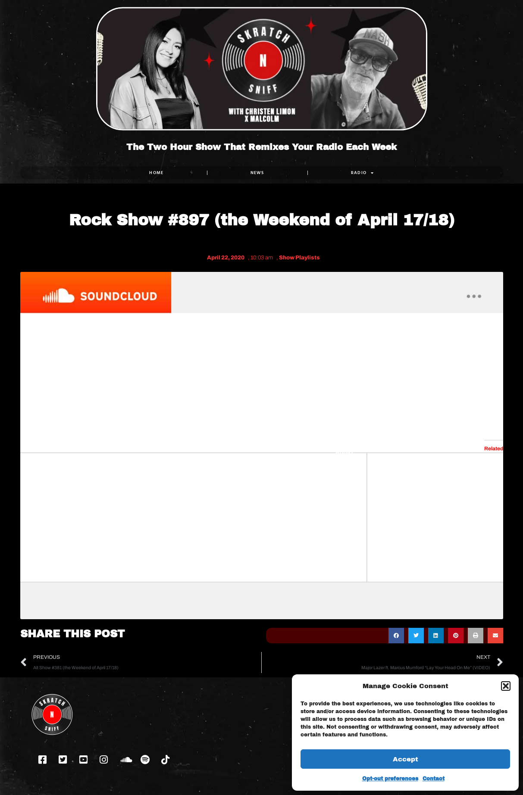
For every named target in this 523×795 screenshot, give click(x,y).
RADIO (362, 172)
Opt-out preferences (390, 779)
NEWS (257, 172)
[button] (505, 686)
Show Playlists (299, 258)
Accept (405, 759)
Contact (434, 779)
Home (156, 172)
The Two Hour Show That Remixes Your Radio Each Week (261, 147)
